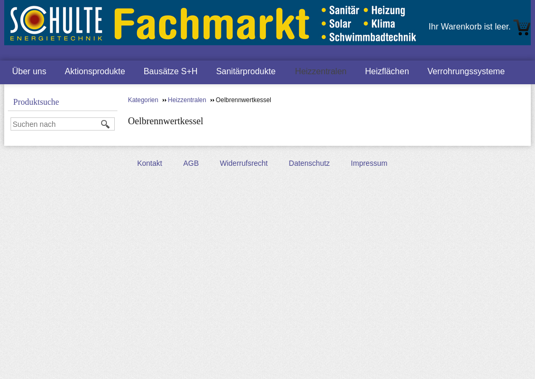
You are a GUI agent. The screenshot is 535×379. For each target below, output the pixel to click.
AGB (191, 163)
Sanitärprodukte (245, 71)
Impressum (369, 163)
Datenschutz (309, 163)
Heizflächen (387, 71)
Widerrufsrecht (244, 163)
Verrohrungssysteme (466, 71)
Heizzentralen (320, 71)
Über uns (29, 71)
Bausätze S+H (171, 71)
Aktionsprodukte (95, 71)
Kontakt (149, 163)
